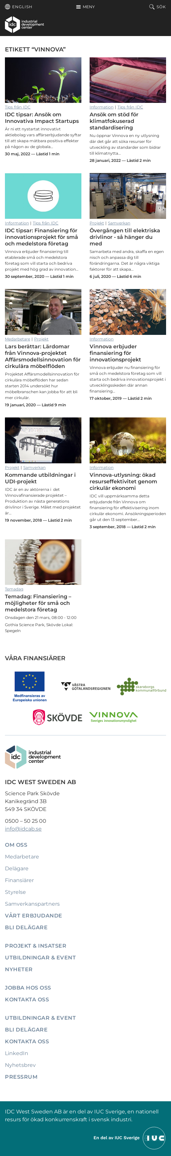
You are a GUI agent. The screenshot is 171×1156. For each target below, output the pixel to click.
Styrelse (15, 892)
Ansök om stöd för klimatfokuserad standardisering (128, 80)
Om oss (16, 845)
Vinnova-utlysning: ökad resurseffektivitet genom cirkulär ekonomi (128, 440)
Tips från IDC (18, 107)
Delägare (17, 868)
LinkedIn (16, 1053)
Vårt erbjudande (33, 916)
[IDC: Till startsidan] (24, 24)
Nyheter (19, 969)
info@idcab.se (23, 829)
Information (102, 107)
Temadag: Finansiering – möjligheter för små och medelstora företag (43, 562)
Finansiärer (19, 880)
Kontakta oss (27, 999)
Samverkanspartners (32, 904)
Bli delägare (26, 927)
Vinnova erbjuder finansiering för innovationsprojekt (128, 312)
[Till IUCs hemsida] (130, 1138)
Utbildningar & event (40, 957)
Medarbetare (17, 339)
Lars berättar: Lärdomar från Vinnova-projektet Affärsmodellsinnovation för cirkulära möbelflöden (43, 312)
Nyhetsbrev (20, 1065)
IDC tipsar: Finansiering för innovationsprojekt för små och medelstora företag (43, 196)
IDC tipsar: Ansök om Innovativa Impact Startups (43, 80)
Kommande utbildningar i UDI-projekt (43, 440)
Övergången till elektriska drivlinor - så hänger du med (128, 196)
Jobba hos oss (28, 988)
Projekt (97, 223)
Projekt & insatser (35, 946)
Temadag (14, 589)
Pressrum (21, 1077)
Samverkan (119, 223)
